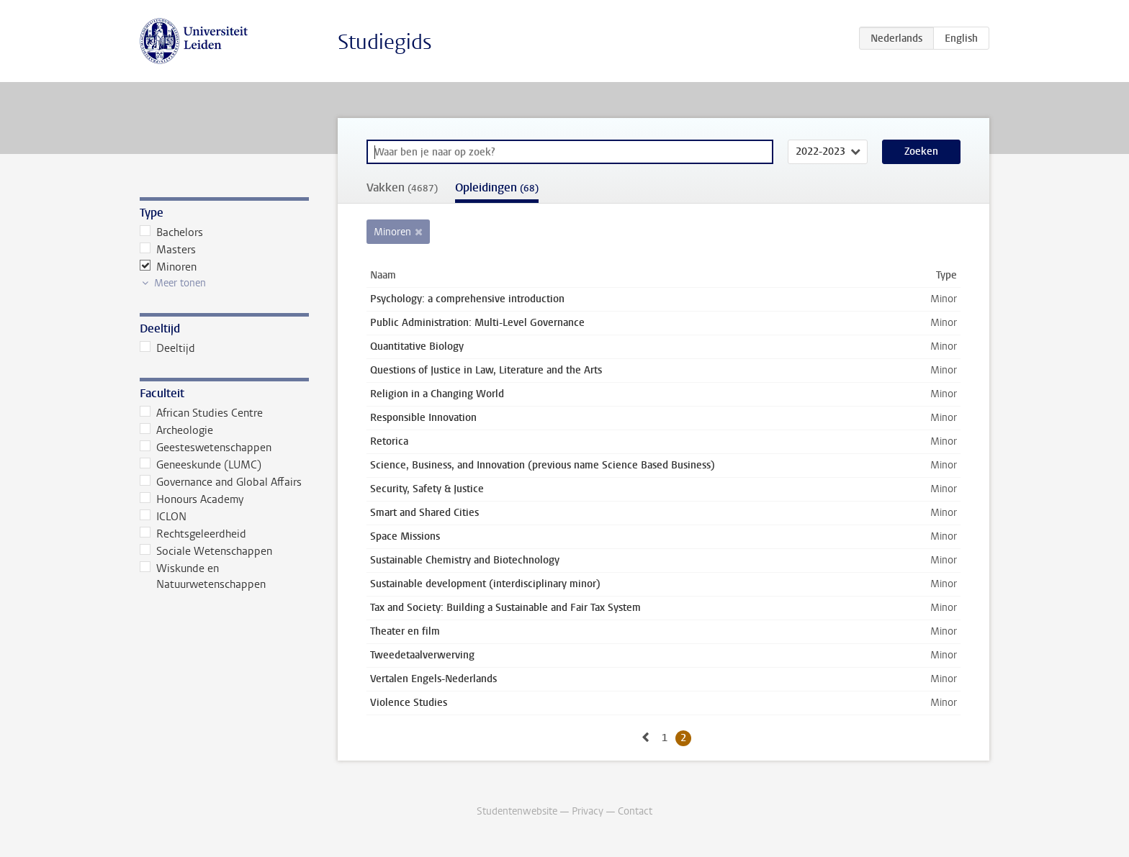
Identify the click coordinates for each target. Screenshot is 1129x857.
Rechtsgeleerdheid (193, 534)
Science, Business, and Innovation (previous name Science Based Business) (542, 465)
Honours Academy (191, 499)
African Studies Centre (201, 413)
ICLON (163, 516)
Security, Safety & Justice (427, 489)
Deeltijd (167, 348)
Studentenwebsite (517, 811)
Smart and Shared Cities (424, 513)
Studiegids (385, 42)
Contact (635, 811)
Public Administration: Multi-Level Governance (477, 323)
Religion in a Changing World (437, 394)
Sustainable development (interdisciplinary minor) (485, 584)
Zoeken (921, 151)
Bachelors (171, 232)
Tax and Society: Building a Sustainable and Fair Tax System (505, 608)
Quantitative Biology (417, 346)
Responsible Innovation (423, 418)
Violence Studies (408, 702)
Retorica (389, 441)
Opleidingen (497, 187)
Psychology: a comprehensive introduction (467, 299)
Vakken (402, 187)
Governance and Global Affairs (221, 482)
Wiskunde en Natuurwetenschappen (203, 576)
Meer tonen (180, 283)
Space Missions (405, 536)
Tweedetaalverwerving (422, 655)
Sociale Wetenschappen (206, 551)
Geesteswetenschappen (205, 447)
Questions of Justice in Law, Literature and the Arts (486, 370)
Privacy (587, 811)
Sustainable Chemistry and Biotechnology (464, 560)
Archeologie (176, 430)
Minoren (168, 267)
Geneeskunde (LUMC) (200, 465)
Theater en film (405, 631)
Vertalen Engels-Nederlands (433, 679)
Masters (168, 249)
